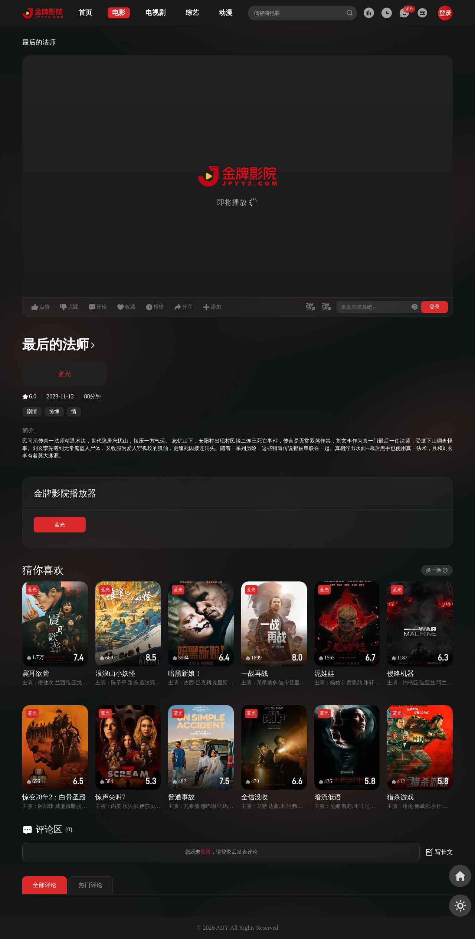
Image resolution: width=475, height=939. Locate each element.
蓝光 (60, 525)
